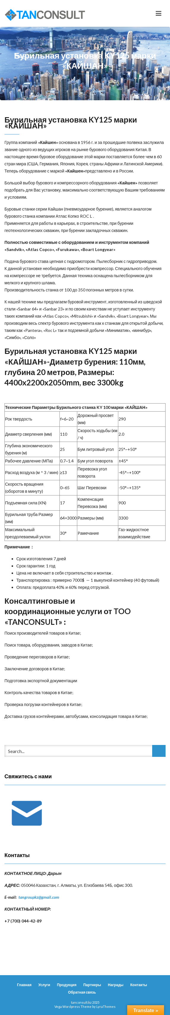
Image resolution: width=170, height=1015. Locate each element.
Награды (115, 985)
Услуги (44, 985)
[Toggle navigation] (158, 13)
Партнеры (92, 985)
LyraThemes (106, 1006)
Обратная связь (82, 992)
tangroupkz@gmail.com (38, 897)
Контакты (138, 985)
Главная (24, 985)
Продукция (66, 985)
